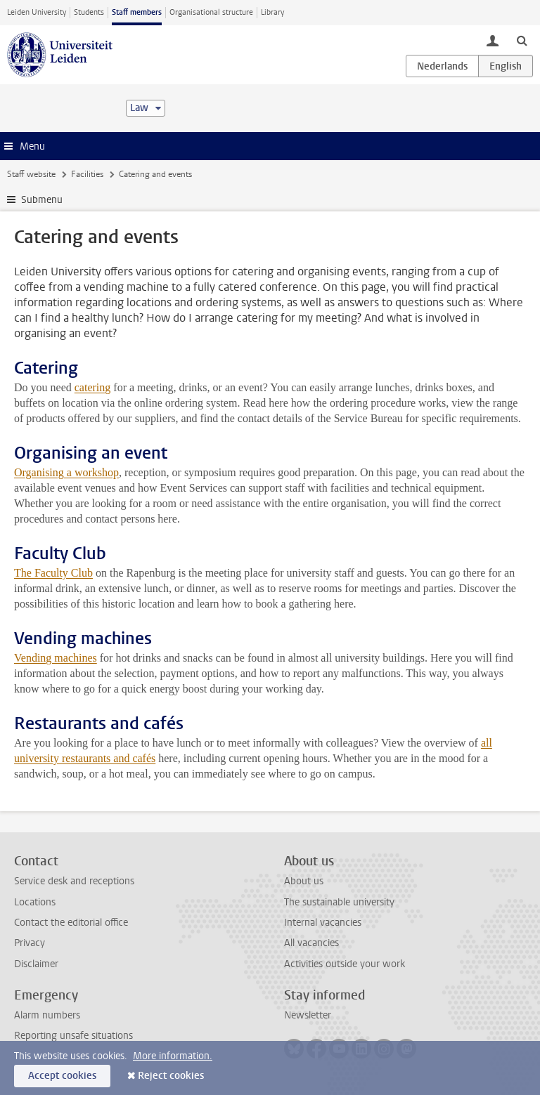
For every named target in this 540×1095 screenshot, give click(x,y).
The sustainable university (339, 902)
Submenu (42, 199)
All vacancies (311, 943)
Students (89, 12)
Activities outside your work (344, 964)
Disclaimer (36, 964)
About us (303, 881)
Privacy (29, 943)
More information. (172, 1056)
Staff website (31, 174)
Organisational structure (211, 12)
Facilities (87, 174)
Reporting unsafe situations (73, 1035)
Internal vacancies (322, 922)
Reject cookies (171, 1075)
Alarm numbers (47, 1015)
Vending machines (55, 658)
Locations (35, 902)
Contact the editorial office (71, 922)
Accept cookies (62, 1075)
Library (272, 12)
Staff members (137, 12)
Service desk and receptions (74, 881)
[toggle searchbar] (521, 40)
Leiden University (36, 12)
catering (93, 387)
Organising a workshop (66, 472)
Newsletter (307, 1015)
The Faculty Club (53, 573)
